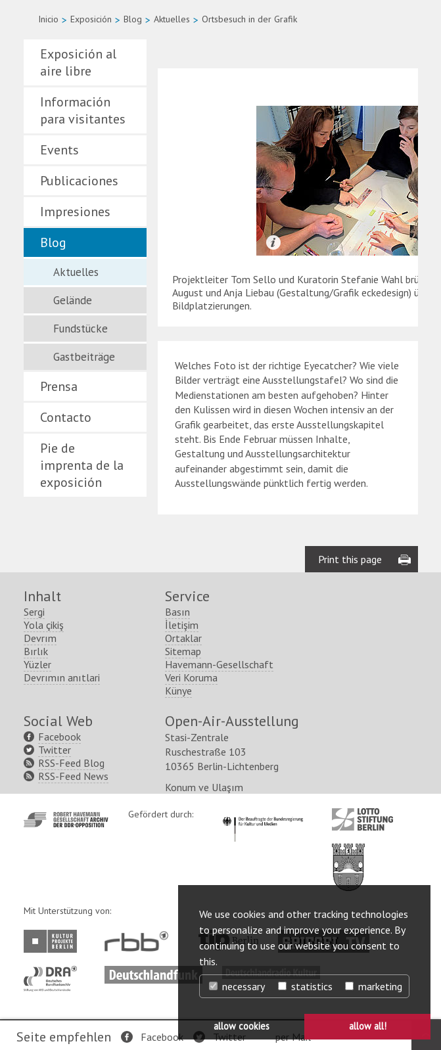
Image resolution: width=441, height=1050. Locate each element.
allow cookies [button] (241, 1026)
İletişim (181, 624)
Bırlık (36, 651)
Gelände (72, 300)
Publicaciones (79, 180)
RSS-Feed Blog (71, 762)
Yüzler (37, 664)
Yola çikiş (44, 624)
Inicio (48, 19)
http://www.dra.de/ (54, 972)
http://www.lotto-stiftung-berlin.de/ (362, 819)
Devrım (40, 638)
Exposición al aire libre (78, 62)
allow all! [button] (367, 1026)
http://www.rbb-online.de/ (139, 941)
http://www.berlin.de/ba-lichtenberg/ (348, 857)
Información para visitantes (83, 110)
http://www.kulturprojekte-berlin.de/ (53, 941)
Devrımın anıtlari (62, 677)
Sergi (34, 611)
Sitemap (183, 651)
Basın (177, 611)
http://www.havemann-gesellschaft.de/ (66, 819)
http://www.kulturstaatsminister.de (262, 814)
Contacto (65, 417)
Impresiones (75, 211)
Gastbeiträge (84, 357)
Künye (178, 690)
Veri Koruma (191, 677)
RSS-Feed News (73, 776)
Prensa (59, 386)
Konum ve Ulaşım (204, 787)
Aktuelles (172, 19)
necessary (237, 986)
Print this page (350, 559)
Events (59, 149)
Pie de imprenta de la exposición (82, 465)
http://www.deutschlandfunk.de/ (153, 972)
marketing (373, 986)
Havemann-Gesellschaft (219, 664)
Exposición (91, 19)
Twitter (54, 749)
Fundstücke (80, 328)
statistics (305, 986)
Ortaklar (183, 638)
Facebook (162, 1036)
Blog (133, 19)
